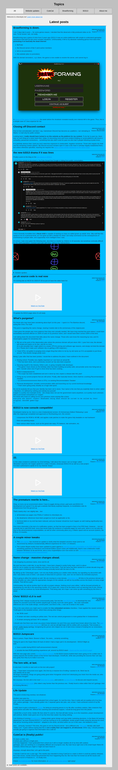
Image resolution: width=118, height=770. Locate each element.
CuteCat (50, 11)
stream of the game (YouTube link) (27, 120)
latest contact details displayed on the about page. (72, 148)
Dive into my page (47, 680)
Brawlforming (67, 11)
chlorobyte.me (73, 579)
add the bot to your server (58, 761)
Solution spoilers (21, 273)
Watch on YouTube (37, 306)
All (15, 11)
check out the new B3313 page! (81, 651)
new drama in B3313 (44, 157)
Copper (40, 708)
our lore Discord (69, 680)
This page (83, 726)
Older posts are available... (18, 765)
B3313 (85, 11)
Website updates (32, 11)
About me (103, 11)
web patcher (24, 542)
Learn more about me (34, 17)
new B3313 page (69, 601)
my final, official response (45, 654)
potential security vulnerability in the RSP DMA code (81, 547)
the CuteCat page (24, 761)
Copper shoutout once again (23, 684)
